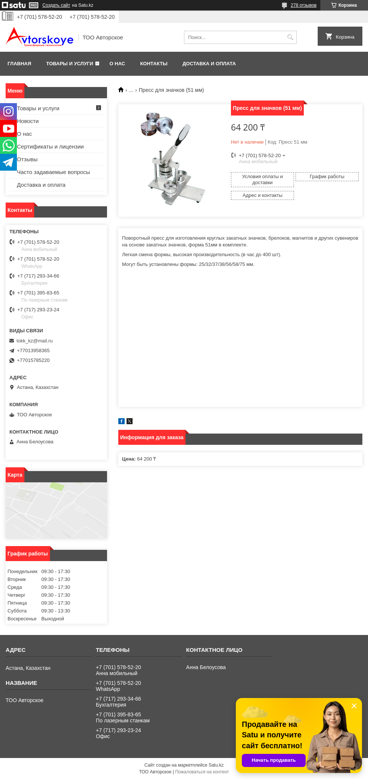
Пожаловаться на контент (202, 771)
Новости (28, 121)
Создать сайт (56, 5)
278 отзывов (304, 5)
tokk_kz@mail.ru (35, 341)
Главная (19, 63)
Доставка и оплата (209, 63)
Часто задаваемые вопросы (53, 172)
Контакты (153, 63)
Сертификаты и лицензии (50, 146)
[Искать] (290, 37)
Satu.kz (215, 765)
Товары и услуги (69, 63)
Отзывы (27, 159)
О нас (117, 63)
